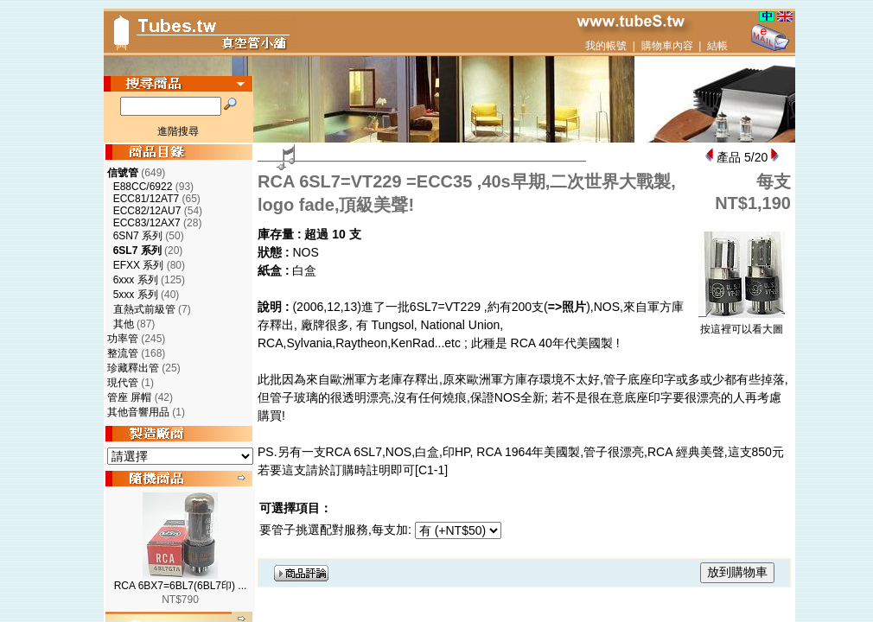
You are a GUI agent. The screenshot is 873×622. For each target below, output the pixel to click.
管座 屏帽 (129, 397)
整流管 (122, 353)
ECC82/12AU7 (147, 211)
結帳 (717, 46)
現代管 (122, 383)
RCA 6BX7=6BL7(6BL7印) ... (180, 586)
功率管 (122, 339)
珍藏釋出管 (133, 368)
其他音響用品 (138, 412)
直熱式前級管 (144, 309)
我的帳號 (606, 46)
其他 (123, 324)
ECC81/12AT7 (146, 199)
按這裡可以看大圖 (741, 324)
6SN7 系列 (137, 236)
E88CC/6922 (143, 187)
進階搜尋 (178, 131)
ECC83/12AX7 (147, 223)
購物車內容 (667, 46)
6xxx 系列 (135, 280)
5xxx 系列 (135, 295)
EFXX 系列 (138, 265)
